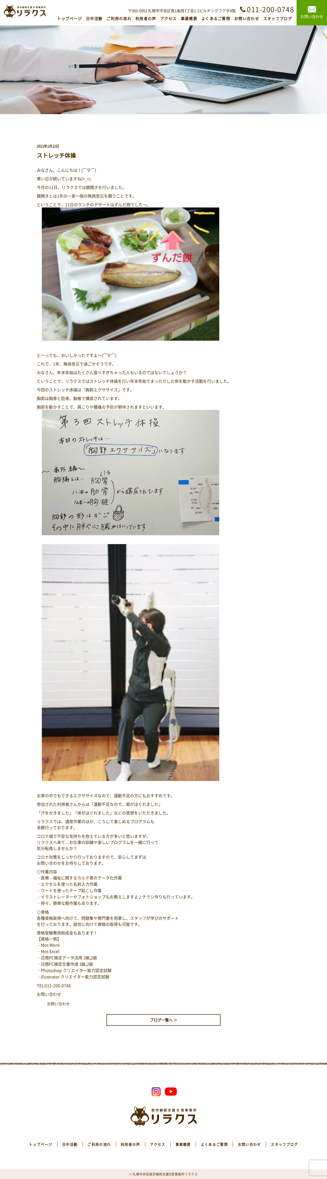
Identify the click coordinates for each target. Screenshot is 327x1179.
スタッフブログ (277, 18)
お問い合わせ (246, 18)
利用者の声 (145, 18)
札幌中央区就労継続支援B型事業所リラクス (165, 1174)
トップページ (69, 18)
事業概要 (189, 18)
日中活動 (94, 18)
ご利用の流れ (118, 18)
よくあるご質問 (215, 18)
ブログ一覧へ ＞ (163, 1020)
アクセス (168, 18)
